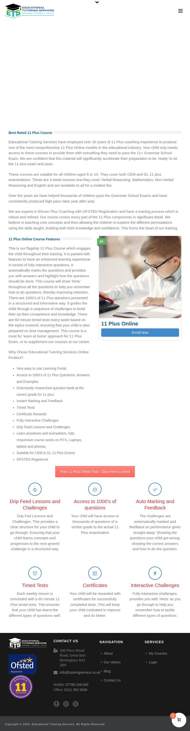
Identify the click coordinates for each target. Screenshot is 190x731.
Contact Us (111, 680)
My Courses (156, 653)
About (107, 653)
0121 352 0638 (75, 690)
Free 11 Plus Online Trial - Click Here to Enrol (95, 472)
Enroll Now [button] (140, 333)
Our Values (111, 662)
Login (151, 662)
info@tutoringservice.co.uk (80, 672)
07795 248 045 (77, 685)
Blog (106, 671)
